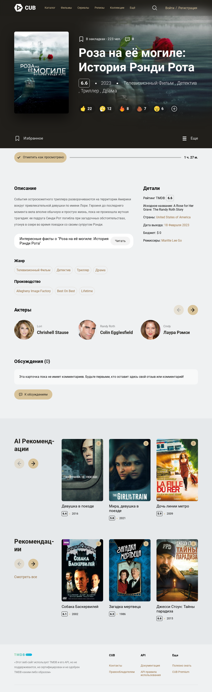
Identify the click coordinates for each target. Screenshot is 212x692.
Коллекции (117, 7)
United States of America (173, 217)
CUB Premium (180, 671)
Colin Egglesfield (116, 332)
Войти (169, 8)
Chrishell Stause (53, 332)
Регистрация (187, 8)
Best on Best (66, 291)
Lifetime (87, 291)
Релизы (100, 7)
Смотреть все (25, 577)
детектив (187, 83)
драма (109, 91)
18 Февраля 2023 (176, 225)
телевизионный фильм (148, 83)
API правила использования (151, 673)
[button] (193, 310)
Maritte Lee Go (171, 240)
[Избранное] (28, 138)
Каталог (50, 7)
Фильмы (66, 7)
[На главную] (25, 8)
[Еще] (189, 138)
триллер (90, 91)
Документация (150, 665)
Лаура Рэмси (176, 332)
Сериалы (83, 7)
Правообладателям (122, 671)
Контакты (115, 665)
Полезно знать (181, 665)
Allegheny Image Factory (33, 291)
